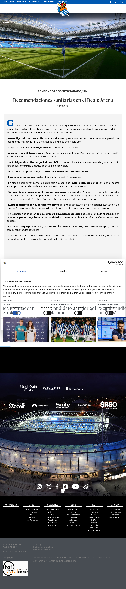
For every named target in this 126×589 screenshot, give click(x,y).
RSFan (94, 520)
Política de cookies (42, 550)
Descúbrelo (115, 510)
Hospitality (49, 2)
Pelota (53, 515)
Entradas (34, 2)
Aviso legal (38, 545)
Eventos (62, 2)
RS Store (21, 2)
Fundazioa (8, 2)
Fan (94, 505)
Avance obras (115, 517)
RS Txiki (94, 525)
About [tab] (104, 271)
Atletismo (52, 512)
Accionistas (94, 517)
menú (7, 23)
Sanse (32, 515)
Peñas (94, 523)
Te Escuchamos (94, 530)
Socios (94, 515)
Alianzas (73, 520)
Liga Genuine (31, 520)
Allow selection (63, 324)
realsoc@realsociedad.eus (15, 552)
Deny (22, 324)
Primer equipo (31, 510)
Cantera (31, 517)
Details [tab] (63, 271)
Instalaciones (73, 525)
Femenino (32, 512)
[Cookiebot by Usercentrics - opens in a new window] (110, 263)
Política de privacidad (43, 547)
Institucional (73, 510)
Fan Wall (94, 528)
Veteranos (52, 525)
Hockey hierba (52, 510)
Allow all (103, 324)
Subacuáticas (52, 517)
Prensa (73, 523)
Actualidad (11, 505)
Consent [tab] (21, 271)
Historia (73, 517)
